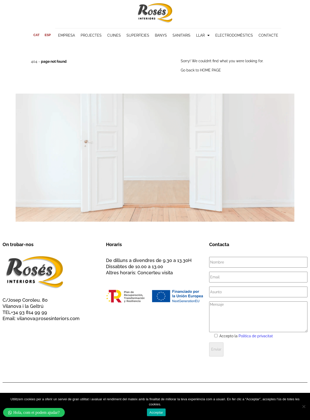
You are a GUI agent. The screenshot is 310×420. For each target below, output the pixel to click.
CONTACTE (268, 35)
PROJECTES (91, 35)
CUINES (114, 35)
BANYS (161, 35)
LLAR (203, 35)
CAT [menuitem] (37, 35)
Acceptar (156, 412)
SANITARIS (181, 35)
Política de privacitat (256, 336)
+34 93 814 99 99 (29, 312)
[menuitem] (36, 35)
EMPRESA (66, 35)
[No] (303, 406)
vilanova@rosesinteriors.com (48, 318)
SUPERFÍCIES (137, 35)
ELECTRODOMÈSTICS (234, 35)
